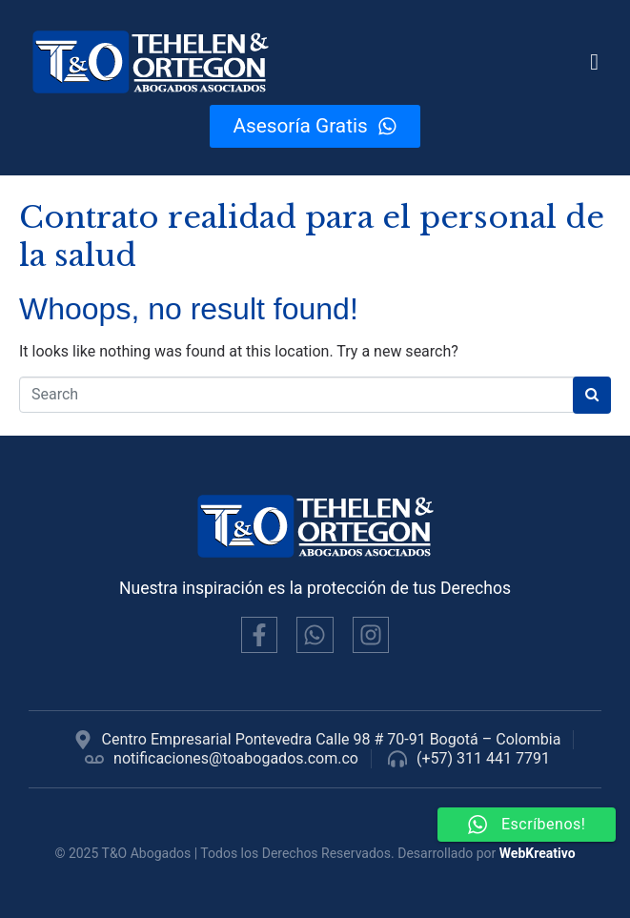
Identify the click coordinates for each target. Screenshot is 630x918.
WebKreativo (537, 853)
